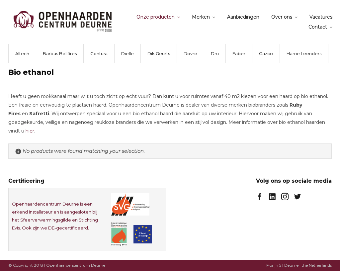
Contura (99, 53)
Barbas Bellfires (60, 53)
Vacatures (320, 17)
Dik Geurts (158, 53)
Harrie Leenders (304, 53)
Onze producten (155, 17)
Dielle (127, 53)
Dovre (190, 53)
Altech (22, 53)
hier (30, 131)
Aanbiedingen (243, 17)
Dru (215, 53)
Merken (201, 17)
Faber (238, 53)
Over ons (281, 17)
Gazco (266, 53)
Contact (317, 27)
